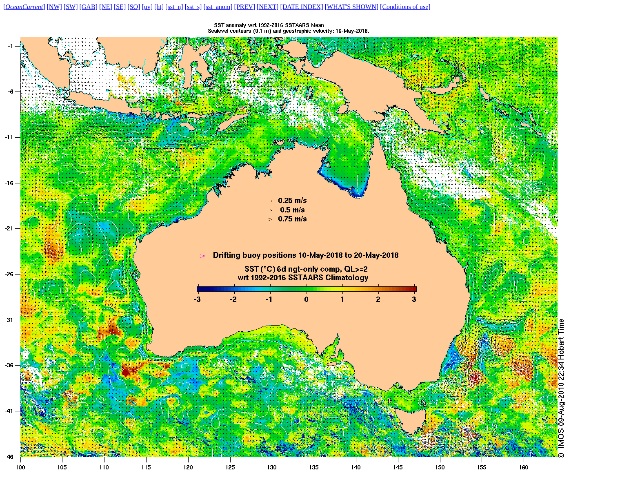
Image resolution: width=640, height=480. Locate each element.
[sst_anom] (217, 6)
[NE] (105, 6)
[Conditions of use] (405, 6)
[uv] (147, 6)
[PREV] (245, 6)
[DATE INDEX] (301, 6)
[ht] (159, 6)
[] (24, 6)
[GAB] (88, 6)
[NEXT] (267, 6)
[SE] (120, 6)
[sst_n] (174, 6)
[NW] (54, 6)
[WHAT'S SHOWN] (351, 6)
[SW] (71, 6)
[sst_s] (193, 6)
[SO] (133, 6)
